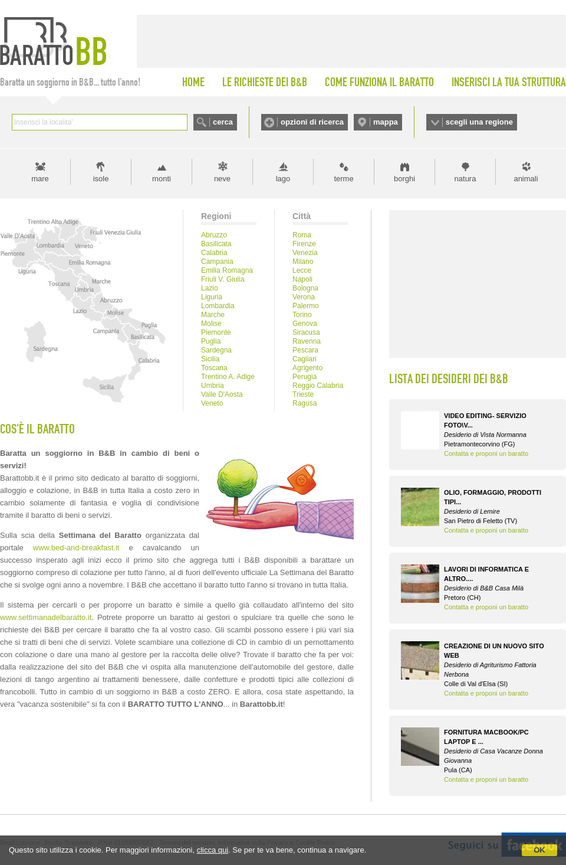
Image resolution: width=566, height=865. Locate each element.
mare (40, 178)
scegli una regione (479, 121)
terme (343, 178)
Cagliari (304, 359)
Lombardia (218, 306)
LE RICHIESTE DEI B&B (264, 82)
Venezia (305, 253)
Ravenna (306, 341)
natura (465, 178)
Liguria (211, 297)
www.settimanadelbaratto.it (45, 617)
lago (283, 178)
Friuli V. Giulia (223, 279)
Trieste (303, 394)
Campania (217, 261)
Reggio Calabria (317, 385)
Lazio (209, 288)
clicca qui (212, 850)
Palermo (305, 306)
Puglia (211, 341)
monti (161, 178)
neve (222, 178)
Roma (301, 235)
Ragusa (304, 403)
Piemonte (216, 332)
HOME (193, 82)
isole (101, 178)
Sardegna (216, 350)
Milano (302, 261)
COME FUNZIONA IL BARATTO (379, 82)
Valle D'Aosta (222, 394)
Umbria (212, 385)
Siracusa (306, 332)
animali (526, 178)
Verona (303, 297)
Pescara (305, 350)
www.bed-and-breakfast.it (76, 547)
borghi (404, 178)
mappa (385, 121)
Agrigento (307, 368)
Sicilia (210, 359)
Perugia (304, 377)
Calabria (214, 253)
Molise (211, 323)
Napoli (302, 279)
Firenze (304, 244)
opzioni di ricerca (312, 121)
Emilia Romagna (227, 270)
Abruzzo (214, 235)
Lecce (301, 270)
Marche (213, 315)
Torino (302, 315)
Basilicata (216, 244)
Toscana (214, 368)
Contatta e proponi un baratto (486, 453)
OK (539, 850)
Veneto (212, 403)
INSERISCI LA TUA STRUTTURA (509, 82)
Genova (304, 323)
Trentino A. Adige (228, 377)
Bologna (305, 288)
